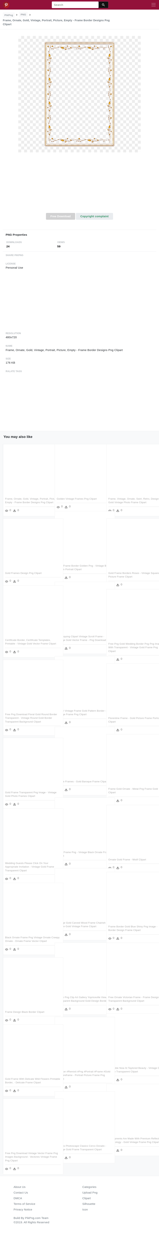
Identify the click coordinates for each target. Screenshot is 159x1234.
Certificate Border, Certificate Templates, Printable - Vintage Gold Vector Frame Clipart (28, 640)
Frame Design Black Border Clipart (24, 1008)
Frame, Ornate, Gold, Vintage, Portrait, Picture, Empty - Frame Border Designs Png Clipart (27, 499)
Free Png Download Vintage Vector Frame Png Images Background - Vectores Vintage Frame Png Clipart (25, 1153)
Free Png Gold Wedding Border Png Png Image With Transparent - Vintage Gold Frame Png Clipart (131, 644)
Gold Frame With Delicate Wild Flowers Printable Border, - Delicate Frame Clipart (27, 1079)
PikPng (9, 15)
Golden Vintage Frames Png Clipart (77, 495)
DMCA (18, 1198)
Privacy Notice (23, 1209)
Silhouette (88, 1203)
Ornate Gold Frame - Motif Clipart (127, 856)
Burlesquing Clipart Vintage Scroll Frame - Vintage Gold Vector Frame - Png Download (80, 637)
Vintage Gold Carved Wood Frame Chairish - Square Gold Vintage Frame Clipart (78, 923)
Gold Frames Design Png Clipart (23, 569)
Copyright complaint (94, 216)
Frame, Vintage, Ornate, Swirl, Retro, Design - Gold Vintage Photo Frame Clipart (129, 499)
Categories (89, 1186)
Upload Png (90, 1192)
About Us (20, 1186)
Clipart (86, 1198)
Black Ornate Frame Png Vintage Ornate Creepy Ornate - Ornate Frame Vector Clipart (28, 938)
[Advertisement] (79, 184)
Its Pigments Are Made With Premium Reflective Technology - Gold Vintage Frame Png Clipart (129, 1139)
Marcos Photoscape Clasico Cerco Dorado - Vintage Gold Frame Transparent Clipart (76, 1146)
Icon (85, 1209)
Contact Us (21, 1192)
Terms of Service (24, 1203)
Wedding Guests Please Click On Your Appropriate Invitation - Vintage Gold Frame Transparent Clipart (26, 863)
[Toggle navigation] (153, 5)
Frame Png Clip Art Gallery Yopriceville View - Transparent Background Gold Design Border (78, 997)
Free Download (60, 216)
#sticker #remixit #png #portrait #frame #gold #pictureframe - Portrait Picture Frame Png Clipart (78, 1072)
